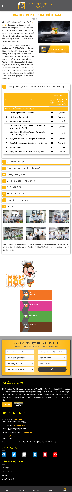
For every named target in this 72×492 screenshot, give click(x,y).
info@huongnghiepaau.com (16, 436)
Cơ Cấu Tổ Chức (7, 472)
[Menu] (3, 6)
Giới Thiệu (5, 468)
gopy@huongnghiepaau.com (16, 429)
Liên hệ (7, 404)
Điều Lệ (4, 475)
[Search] (69, 6)
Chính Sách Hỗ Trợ (8, 479)
